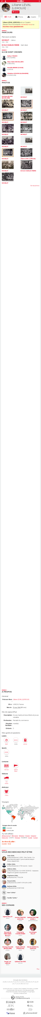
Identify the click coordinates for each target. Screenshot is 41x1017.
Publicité (24, 988)
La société (35, 988)
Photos (20, 17)
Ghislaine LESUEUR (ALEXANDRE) (17, 73)
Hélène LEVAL (11, 869)
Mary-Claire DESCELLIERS (15, 62)
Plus (38, 969)
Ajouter (16, 12)
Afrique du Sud (6, 836)
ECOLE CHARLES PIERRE (10, 45)
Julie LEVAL (11, 855)
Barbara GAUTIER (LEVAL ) (32, 918)
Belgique (21, 836)
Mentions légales (22, 991)
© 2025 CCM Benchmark (20, 993)
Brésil (9, 844)
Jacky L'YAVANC (12, 56)
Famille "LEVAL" (12, 898)
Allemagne (15, 836)
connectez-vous (26, 24)
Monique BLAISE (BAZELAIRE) (7, 97)
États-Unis (5, 838)
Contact (16, 988)
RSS (20, 988)
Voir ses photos (34, 185)
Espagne (33, 836)
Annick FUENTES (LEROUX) (20, 918)
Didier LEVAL (11, 864)
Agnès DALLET (7, 916)
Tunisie (30, 838)
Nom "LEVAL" (11, 892)
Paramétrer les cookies (12, 991)
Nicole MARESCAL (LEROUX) (33, 947)
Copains (33, 17)
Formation (29, 988)
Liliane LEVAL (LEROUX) (28, 159)
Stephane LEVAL (12, 875)
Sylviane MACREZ (20, 961)
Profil (9, 17)
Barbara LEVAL (12, 886)
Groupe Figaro (31, 991)
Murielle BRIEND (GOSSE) (15, 67)
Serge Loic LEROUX (7, 962)
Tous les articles (10, 990)
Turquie (35, 838)
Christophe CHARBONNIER (20, 933)
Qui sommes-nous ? (8, 988)
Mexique (17, 838)
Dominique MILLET (33, 933)
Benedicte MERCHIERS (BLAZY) (7, 933)
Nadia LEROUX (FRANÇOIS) (20, 947)
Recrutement (18, 990)
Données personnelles (28, 990)
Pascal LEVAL (11, 881)
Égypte (27, 836)
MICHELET (5, 40)
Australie (4, 844)
